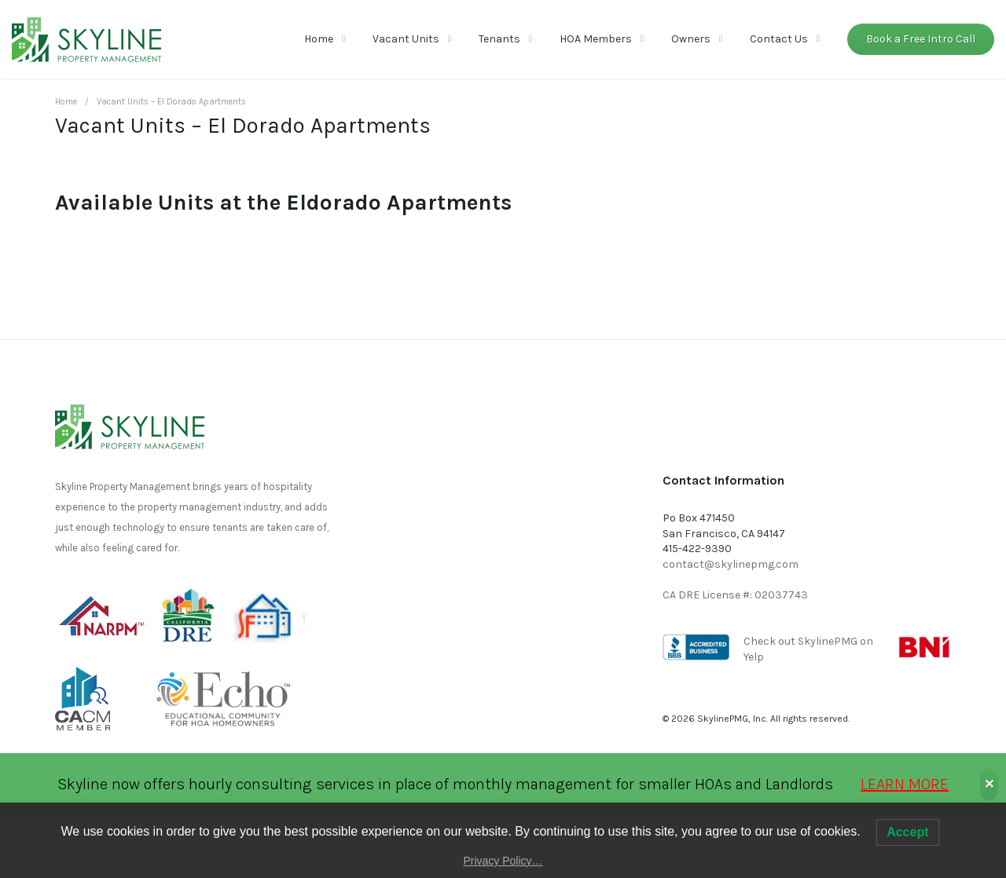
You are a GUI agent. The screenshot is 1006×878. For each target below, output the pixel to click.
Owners (690, 39)
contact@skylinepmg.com (731, 564)
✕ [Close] (989, 784)
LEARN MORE (905, 784)
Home (318, 39)
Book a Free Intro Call (920, 39)
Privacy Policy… (502, 860)
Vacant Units (406, 39)
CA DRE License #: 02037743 (735, 595)
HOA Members (596, 39)
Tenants (499, 39)
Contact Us (779, 39)
